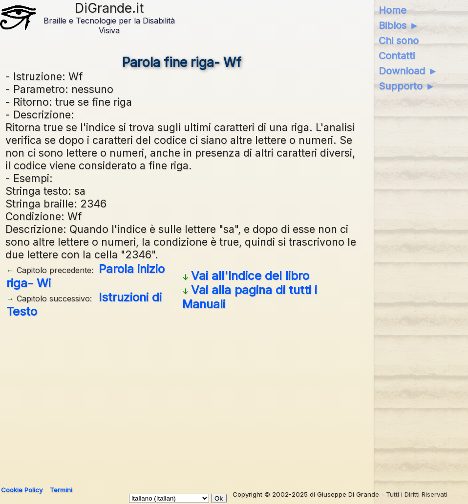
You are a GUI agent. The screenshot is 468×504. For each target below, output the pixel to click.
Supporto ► (407, 86)
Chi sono (399, 40)
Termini (61, 490)
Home (392, 10)
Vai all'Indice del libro (250, 276)
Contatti (397, 56)
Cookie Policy (22, 490)
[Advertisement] (232, 398)
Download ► (408, 71)
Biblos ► (399, 25)
